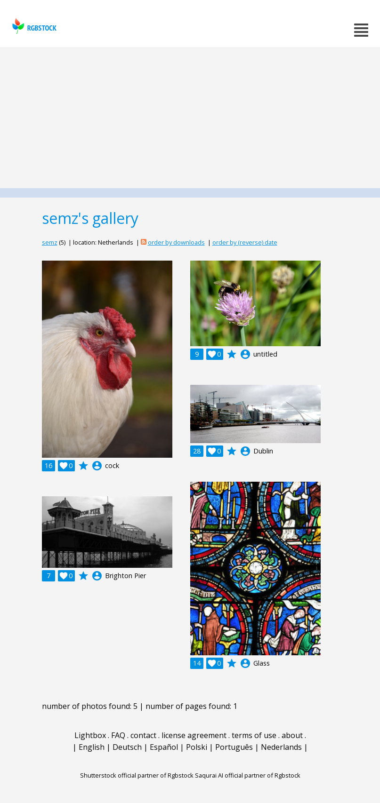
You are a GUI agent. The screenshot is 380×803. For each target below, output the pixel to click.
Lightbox (90, 735)
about (292, 735)
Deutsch (127, 747)
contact (143, 735)
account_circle (97, 465)
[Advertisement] (190, 117)
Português (234, 747)
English (92, 747)
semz (49, 242)
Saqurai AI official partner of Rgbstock (247, 775)
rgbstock (33, 26)
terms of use (254, 735)
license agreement (194, 735)
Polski (196, 747)
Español (164, 747)
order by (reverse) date (244, 242)
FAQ (118, 735)
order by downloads (176, 242)
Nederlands (281, 747)
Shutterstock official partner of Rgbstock (137, 775)
